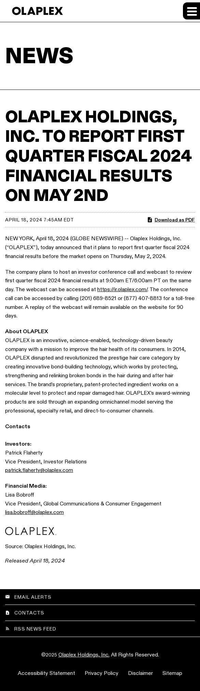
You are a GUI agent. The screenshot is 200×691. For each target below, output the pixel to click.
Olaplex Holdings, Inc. (84, 654)
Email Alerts (33, 597)
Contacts (29, 613)
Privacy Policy (101, 673)
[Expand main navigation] (191, 10)
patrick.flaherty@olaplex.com (39, 470)
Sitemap (172, 673)
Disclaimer (140, 673)
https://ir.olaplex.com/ (122, 289)
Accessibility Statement (46, 673)
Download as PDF (171, 220)
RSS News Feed (35, 629)
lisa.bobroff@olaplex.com (34, 512)
